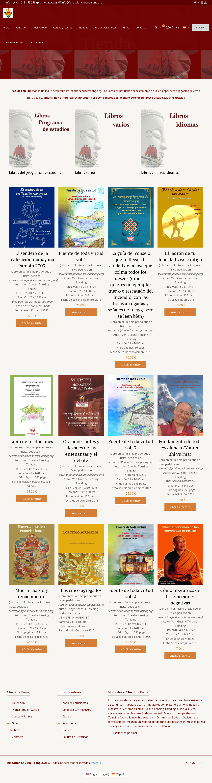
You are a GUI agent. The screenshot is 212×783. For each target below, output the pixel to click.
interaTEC (97, 763)
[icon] (205, 2)
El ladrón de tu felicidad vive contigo (180, 256)
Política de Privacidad (75, 737)
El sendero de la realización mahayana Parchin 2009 (31, 259)
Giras (15, 723)
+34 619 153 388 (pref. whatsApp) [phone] (36, 2)
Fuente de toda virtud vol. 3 (130, 444)
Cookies (67, 730)
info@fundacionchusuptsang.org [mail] (81, 2)
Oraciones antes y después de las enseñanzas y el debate (81, 450)
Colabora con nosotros (76, 710)
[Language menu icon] (186, 27)
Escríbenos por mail (125, 733)
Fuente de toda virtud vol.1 (81, 256)
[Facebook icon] (195, 2)
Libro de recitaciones (31, 441)
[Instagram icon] (202, 2)
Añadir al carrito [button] (32, 323)
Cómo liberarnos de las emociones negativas (180, 596)
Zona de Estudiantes (75, 703)
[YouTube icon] (198, 2)
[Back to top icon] (201, 762)
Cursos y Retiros (22, 716)
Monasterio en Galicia (25, 710)
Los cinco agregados (81, 590)
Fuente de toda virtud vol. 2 (130, 593)
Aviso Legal (69, 723)
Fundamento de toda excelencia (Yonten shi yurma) (180, 447)
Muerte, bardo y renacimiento (31, 593)
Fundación (18, 703)
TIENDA (200, 27)
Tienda (66, 716)
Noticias (15, 730)
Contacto (17, 737)
